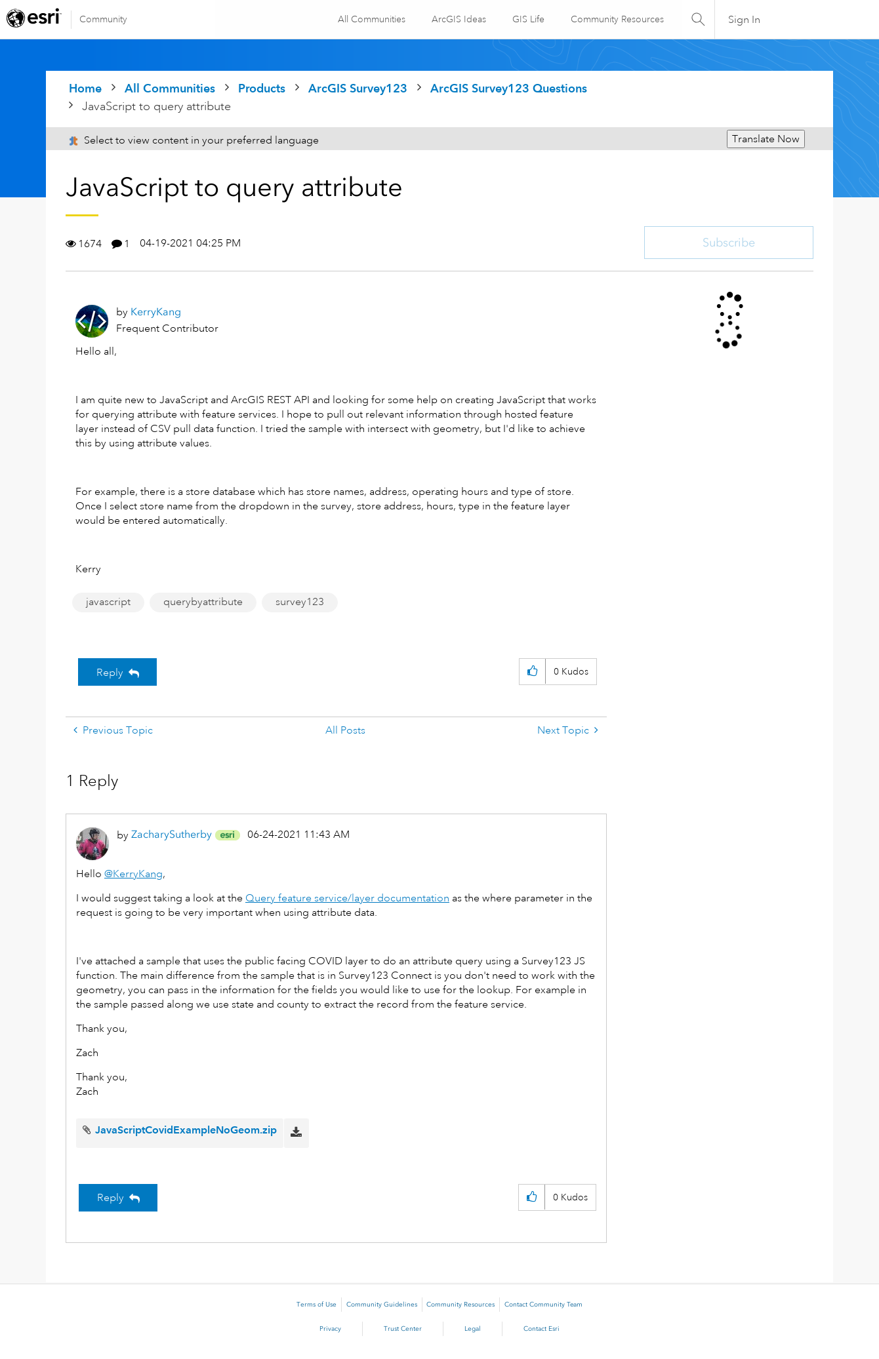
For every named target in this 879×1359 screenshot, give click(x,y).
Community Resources (616, 19)
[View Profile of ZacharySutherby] (171, 834)
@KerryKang (133, 873)
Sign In (744, 19)
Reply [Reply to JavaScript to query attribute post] (109, 672)
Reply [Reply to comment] (110, 1197)
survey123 (300, 601)
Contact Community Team (543, 1305)
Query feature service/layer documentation (347, 898)
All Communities (370, 19)
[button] (532, 671)
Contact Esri (541, 1329)
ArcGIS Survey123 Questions (508, 88)
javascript (108, 601)
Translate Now (766, 139)
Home (85, 88)
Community (103, 19)
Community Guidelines (381, 1305)
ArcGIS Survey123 (357, 88)
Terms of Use (316, 1305)
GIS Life (527, 19)
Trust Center (403, 1329)
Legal (472, 1329)
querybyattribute (203, 601)
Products (261, 88)
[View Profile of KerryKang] (156, 311)
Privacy (330, 1329)
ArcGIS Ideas (457, 19)
